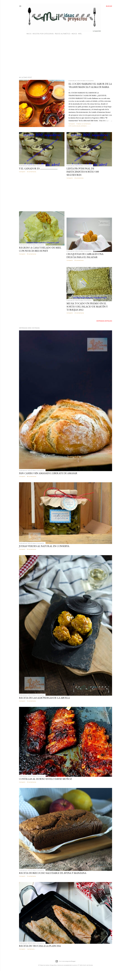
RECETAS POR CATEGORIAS (43, 34)
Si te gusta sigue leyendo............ (79, 126)
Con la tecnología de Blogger (65, 961)
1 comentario (30, 949)
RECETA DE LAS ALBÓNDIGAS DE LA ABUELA (44, 697)
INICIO (28, 34)
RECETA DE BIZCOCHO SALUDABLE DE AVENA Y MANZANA (52, 873)
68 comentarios (31, 476)
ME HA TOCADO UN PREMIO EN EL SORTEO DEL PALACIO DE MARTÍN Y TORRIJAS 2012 (87, 306)
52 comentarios (31, 549)
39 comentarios (31, 254)
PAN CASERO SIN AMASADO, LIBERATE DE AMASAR (48, 473)
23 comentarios (31, 782)
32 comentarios (31, 171)
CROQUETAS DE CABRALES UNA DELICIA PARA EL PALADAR (85, 255)
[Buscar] (109, 6)
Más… (80, 34)
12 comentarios (31, 701)
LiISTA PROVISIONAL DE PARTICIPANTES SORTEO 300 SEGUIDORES (83, 171)
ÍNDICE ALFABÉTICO (62, 34)
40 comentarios (79, 313)
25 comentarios (78, 178)
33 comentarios (79, 260)
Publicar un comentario (83, 124)
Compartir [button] (72, 124)
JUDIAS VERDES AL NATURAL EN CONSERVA (44, 546)
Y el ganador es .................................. (38, 168)
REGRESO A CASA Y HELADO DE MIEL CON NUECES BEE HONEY (40, 249)
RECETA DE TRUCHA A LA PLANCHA (40, 945)
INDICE (74, 34)
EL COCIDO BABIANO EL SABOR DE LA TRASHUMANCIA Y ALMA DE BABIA (90, 85)
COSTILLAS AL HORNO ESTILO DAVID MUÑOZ (45, 778)
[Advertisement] (65, 57)
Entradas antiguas (104, 321)
